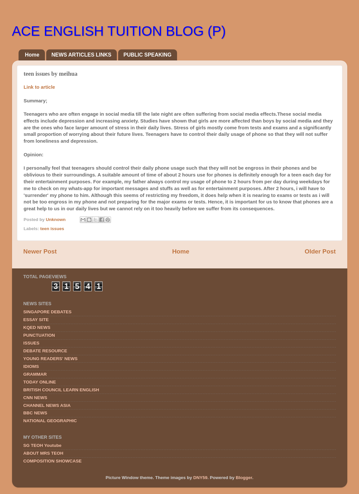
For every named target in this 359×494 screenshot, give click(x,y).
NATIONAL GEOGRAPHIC (50, 420)
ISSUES (31, 343)
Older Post (320, 251)
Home (32, 55)
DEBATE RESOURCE (45, 350)
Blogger (244, 477)
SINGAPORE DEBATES (47, 311)
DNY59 (200, 477)
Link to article (39, 87)
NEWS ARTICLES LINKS (81, 55)
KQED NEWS (36, 327)
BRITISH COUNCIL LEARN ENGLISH (61, 389)
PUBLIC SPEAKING (147, 55)
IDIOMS (31, 366)
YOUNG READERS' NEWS (50, 358)
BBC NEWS (35, 412)
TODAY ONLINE (39, 382)
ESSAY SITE (36, 319)
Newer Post (40, 251)
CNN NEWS (35, 397)
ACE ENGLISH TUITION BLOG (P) (119, 31)
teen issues (52, 228)
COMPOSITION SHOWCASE (52, 461)
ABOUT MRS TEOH (43, 453)
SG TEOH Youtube (42, 445)
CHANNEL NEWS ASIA (47, 405)
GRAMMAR (35, 374)
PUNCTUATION (39, 335)
